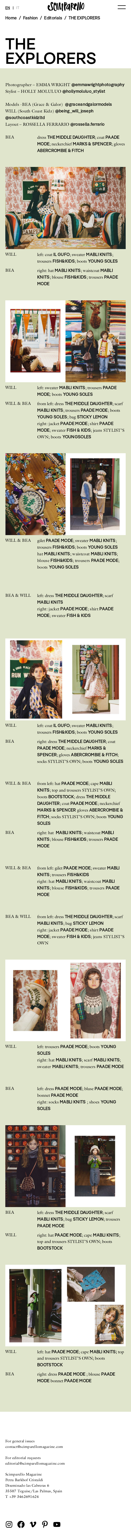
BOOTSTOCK (61, 796)
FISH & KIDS (79, 430)
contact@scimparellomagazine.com (34, 1446)
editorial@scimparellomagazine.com (35, 1463)
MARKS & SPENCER (92, 143)
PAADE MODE (94, 410)
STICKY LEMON (92, 416)
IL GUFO (61, 254)
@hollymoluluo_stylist (83, 91)
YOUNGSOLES (76, 436)
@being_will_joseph (74, 111)
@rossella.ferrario (87, 124)
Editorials (53, 17)
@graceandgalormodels (88, 104)
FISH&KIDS (64, 261)
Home (11, 17)
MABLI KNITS (99, 254)
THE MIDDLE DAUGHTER (71, 137)
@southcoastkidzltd (25, 117)
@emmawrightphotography (98, 84)
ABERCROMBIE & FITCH (60, 150)
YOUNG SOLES (103, 261)
